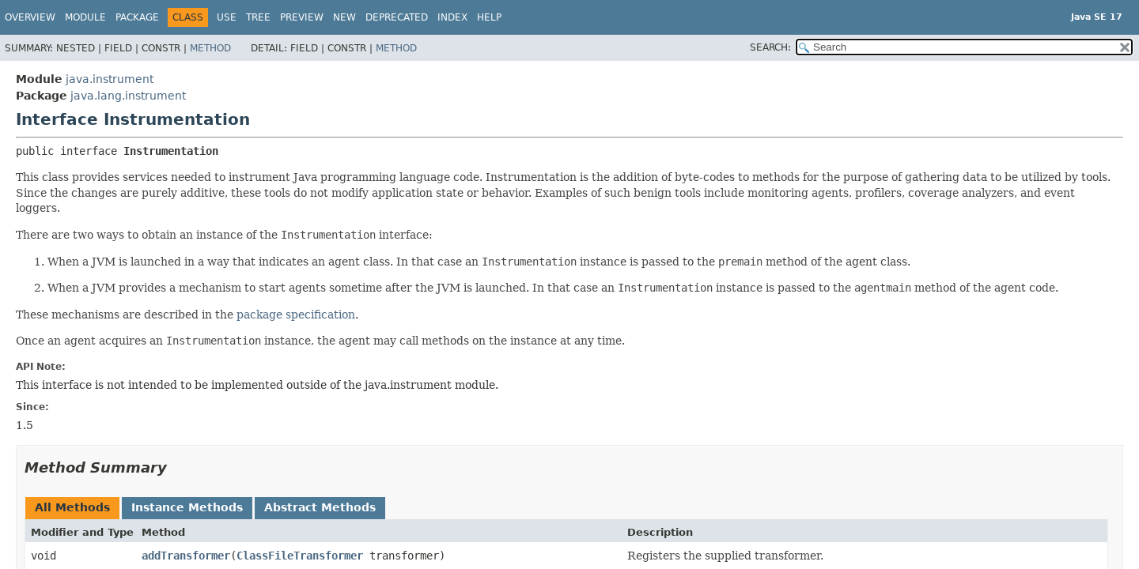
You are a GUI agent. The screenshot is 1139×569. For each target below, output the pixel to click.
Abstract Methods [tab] (320, 507)
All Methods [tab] (72, 507)
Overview (30, 17)
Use (227, 17)
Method (210, 48)
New (344, 17)
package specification (296, 314)
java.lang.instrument (128, 95)
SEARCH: (770, 47)
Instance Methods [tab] (187, 507)
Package (137, 17)
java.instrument (109, 79)
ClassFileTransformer (300, 555)
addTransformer (186, 555)
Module (85, 17)
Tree (258, 17)
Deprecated (396, 17)
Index (452, 17)
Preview (302, 17)
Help (489, 17)
